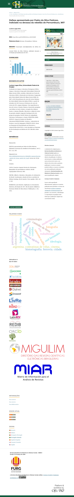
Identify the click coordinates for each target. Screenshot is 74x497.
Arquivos (16, 12)
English (13, 444)
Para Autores (12, 402)
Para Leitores (12, 399)
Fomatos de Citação (52, 94)
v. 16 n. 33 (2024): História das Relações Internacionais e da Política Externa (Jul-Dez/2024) (36, 14)
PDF (48, 59)
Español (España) (15, 440)
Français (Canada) (16, 442)
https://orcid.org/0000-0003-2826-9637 (17, 31)
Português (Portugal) (16, 435)
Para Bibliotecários (14, 404)
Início (11, 12)
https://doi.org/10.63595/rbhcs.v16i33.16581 (24, 37)
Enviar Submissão (15, 207)
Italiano (13, 432)
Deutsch (13, 430)
